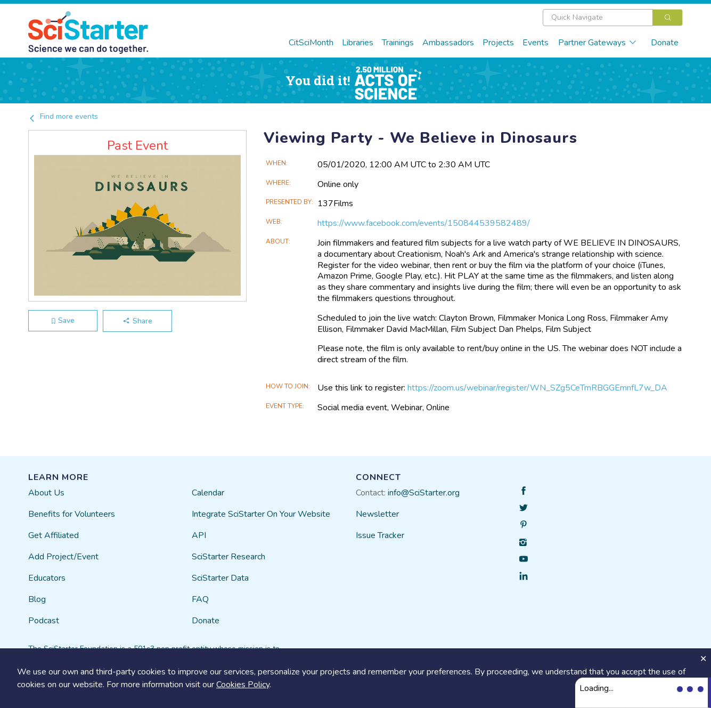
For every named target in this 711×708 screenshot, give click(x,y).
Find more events (63, 116)
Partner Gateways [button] (597, 42)
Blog (37, 599)
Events (535, 42)
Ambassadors (448, 42)
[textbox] (598, 17)
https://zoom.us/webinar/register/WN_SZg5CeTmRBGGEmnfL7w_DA (537, 388)
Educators (47, 578)
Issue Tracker (380, 535)
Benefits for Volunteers (71, 514)
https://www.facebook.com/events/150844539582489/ (423, 223)
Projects (498, 42)
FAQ (200, 599)
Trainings (398, 42)
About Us (46, 493)
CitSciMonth (311, 42)
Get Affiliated (53, 535)
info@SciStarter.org (424, 493)
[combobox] (613, 17)
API (199, 535)
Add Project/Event (63, 557)
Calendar (208, 493)
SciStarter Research (228, 557)
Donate (665, 42)
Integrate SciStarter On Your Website (261, 514)
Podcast (43, 620)
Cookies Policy (242, 684)
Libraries (357, 42)
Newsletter (377, 514)
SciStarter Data (220, 578)
